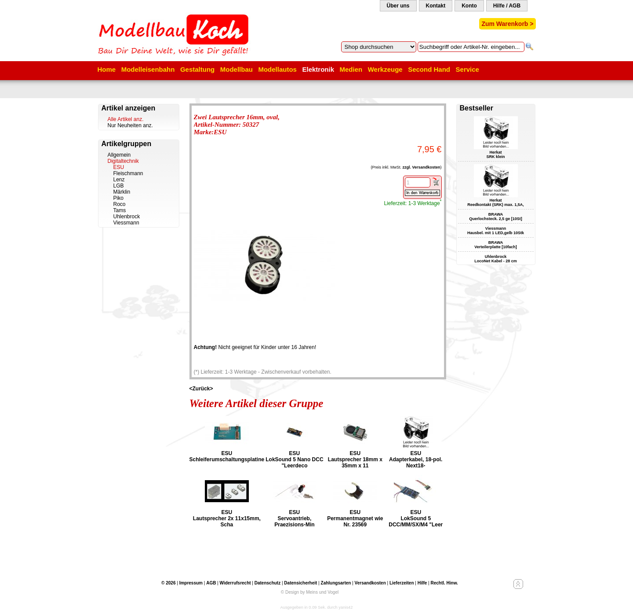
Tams (119, 210)
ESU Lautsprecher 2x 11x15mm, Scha (227, 518)
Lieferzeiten (401, 583)
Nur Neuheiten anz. (130, 125)
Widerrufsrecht (235, 583)
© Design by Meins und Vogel (309, 592)
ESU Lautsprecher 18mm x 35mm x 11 (355, 459)
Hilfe (422, 583)
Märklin (122, 192)
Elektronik (318, 69)
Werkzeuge (385, 69)
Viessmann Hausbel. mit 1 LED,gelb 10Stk (495, 230)
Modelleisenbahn (148, 69)
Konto (469, 6)
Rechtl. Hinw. (444, 583)
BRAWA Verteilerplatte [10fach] (495, 244)
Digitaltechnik (123, 161)
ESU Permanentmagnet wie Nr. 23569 (355, 518)
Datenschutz (267, 583)
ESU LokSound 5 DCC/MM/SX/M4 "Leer (416, 518)
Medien (351, 69)
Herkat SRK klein (495, 154)
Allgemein (119, 155)
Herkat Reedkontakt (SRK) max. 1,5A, (495, 202)
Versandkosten (370, 583)
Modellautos (277, 69)
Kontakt (436, 6)
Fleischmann (128, 173)
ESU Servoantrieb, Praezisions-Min (294, 518)
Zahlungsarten (336, 583)
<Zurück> (201, 389)
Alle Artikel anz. (126, 119)
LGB (118, 186)
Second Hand (429, 69)
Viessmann (126, 223)
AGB (211, 583)
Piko (118, 198)
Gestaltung (197, 69)
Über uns (398, 6)
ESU (118, 167)
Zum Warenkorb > (507, 23)
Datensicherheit (300, 583)
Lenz (119, 179)
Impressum (191, 583)
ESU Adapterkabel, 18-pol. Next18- (415, 459)
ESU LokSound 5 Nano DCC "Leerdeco (294, 459)
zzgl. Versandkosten (421, 167)
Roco (119, 204)
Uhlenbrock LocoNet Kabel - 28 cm (495, 258)
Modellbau (236, 69)
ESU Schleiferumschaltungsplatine (227, 456)
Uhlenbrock (126, 216)
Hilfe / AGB (506, 6)
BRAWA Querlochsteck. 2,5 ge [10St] (495, 216)
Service (467, 69)
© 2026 (168, 583)
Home (107, 69)
